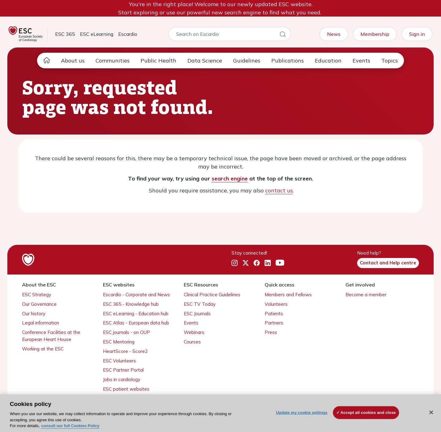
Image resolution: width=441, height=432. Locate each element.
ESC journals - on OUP (126, 332)
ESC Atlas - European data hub (136, 323)
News (334, 34)
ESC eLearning (96, 34)
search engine (230, 178)
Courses (192, 342)
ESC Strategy (36, 294)
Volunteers (276, 304)
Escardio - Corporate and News (136, 294)
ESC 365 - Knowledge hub (131, 304)
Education (328, 60)
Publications (287, 60)
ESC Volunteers (119, 361)
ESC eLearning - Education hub (135, 313)
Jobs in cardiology (121, 379)
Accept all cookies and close (368, 412)
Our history (33, 313)
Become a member (365, 294)
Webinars (194, 332)
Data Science (204, 60)
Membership (374, 34)
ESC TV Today (200, 304)
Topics (389, 60)
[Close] (431, 412)
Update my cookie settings (301, 412)
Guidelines (246, 60)
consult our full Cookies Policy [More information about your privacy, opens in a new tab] (70, 425)
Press (271, 332)
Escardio (127, 34)
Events (361, 60)
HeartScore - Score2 (125, 351)
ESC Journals (197, 313)
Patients (274, 313)
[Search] (282, 35)
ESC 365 (65, 34)
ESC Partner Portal (123, 370)
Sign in (417, 34)
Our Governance (39, 304)
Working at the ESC (43, 349)
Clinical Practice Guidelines (212, 294)
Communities (113, 60)
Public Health (158, 60)
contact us (279, 190)
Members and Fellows (288, 294)
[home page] (46, 60)
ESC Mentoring (118, 342)
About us (73, 60)
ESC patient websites (126, 389)
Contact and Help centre (388, 263)
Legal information (40, 323)
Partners (274, 323)
